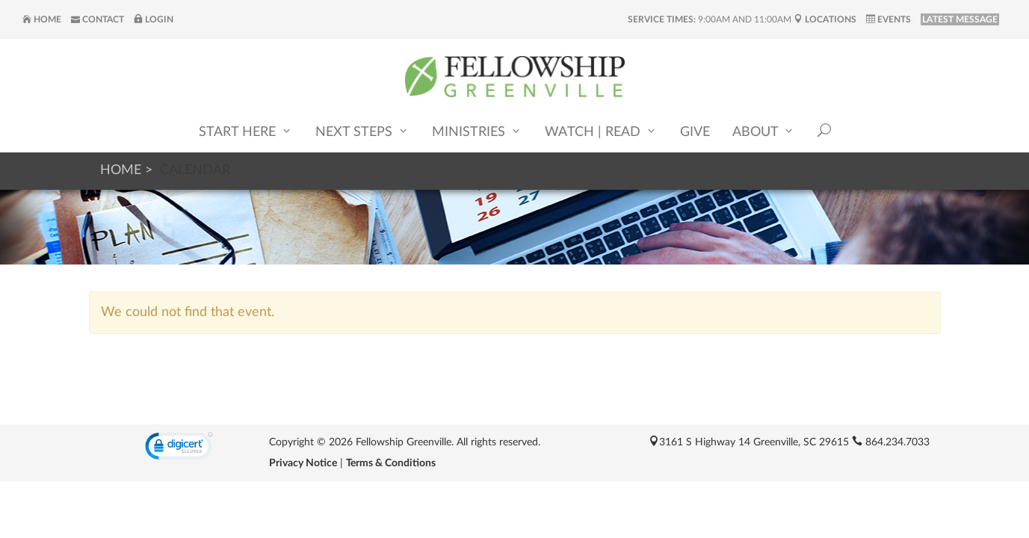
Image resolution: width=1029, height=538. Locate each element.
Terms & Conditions (391, 463)
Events (888, 19)
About (763, 131)
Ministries (477, 131)
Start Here (246, 131)
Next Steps (362, 131)
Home (41, 19)
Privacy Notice (303, 463)
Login (153, 19)
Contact (97, 19)
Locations (825, 19)
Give (695, 132)
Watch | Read (601, 131)
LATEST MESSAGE (960, 19)
